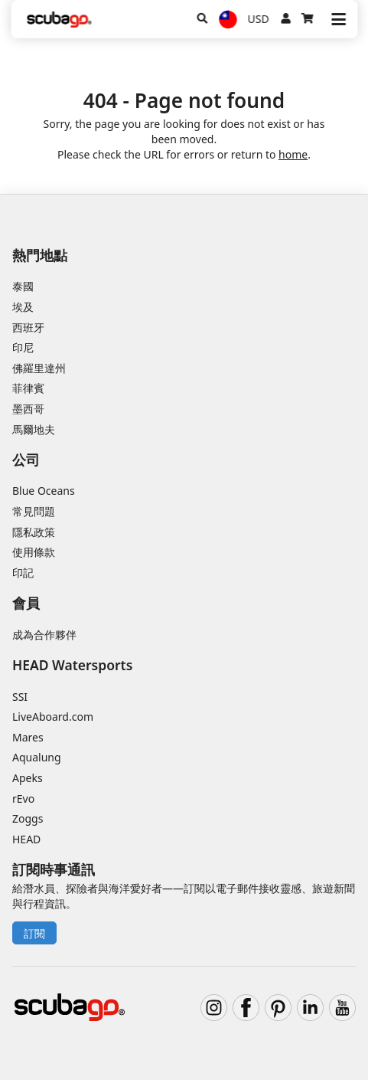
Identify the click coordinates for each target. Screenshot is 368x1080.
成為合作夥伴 (44, 634)
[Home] (59, 19)
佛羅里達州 (39, 368)
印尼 (23, 347)
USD (258, 18)
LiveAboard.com (52, 716)
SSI (20, 696)
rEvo (23, 798)
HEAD (26, 839)
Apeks (27, 778)
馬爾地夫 (33, 429)
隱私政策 (33, 532)
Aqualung (36, 757)
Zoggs (27, 818)
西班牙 (28, 327)
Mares (28, 737)
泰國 (23, 286)
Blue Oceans (43, 490)
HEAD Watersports (72, 665)
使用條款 (33, 552)
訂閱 (34, 933)
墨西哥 (28, 408)
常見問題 (33, 511)
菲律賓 (28, 388)
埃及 (23, 306)
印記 (23, 572)
